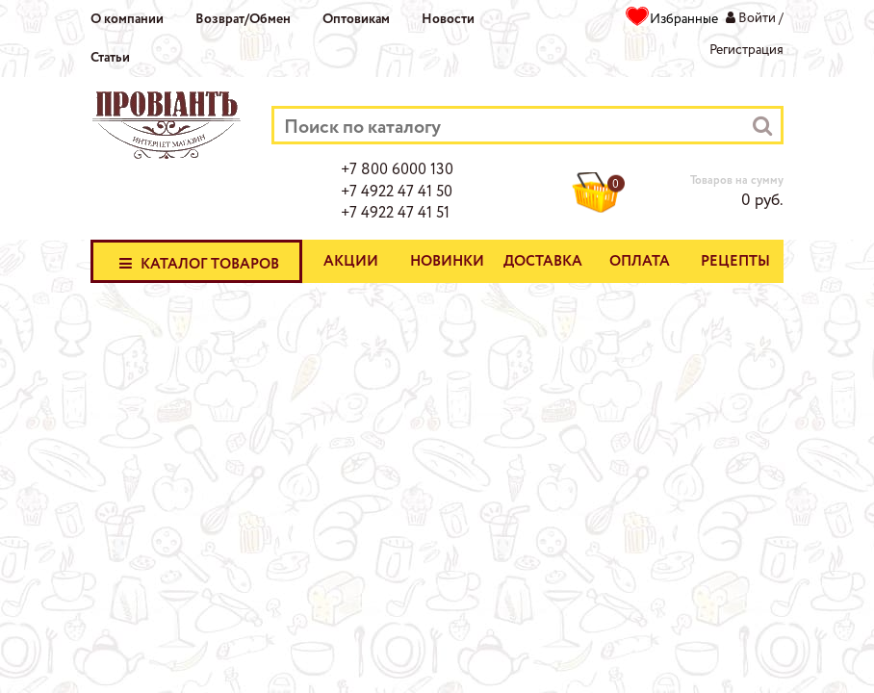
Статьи (110, 57)
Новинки (447, 261)
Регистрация (746, 50)
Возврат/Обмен (243, 19)
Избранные (684, 19)
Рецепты (735, 261)
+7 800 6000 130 (397, 170)
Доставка (542, 261)
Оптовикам (356, 19)
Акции (350, 261)
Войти (757, 18)
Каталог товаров (196, 263)
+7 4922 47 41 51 (395, 213)
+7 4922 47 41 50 (396, 192)
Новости (448, 19)
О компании (127, 19)
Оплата (639, 261)
